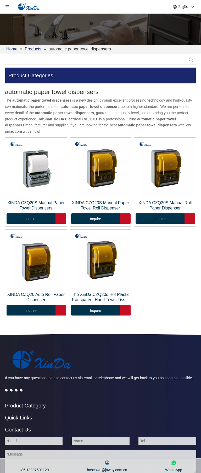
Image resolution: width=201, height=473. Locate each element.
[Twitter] (11, 390)
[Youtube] (16, 390)
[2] (100, 29)
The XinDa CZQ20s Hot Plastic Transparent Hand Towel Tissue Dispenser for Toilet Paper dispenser (100, 297)
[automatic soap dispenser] (41, 360)
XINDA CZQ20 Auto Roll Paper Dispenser (36, 297)
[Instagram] (21, 390)
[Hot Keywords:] (191, 60)
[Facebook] (6, 390)
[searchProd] (95, 60)
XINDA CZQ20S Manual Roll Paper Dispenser (165, 205)
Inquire (22, 218)
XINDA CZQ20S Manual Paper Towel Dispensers (36, 205)
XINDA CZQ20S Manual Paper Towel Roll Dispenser (100, 205)
